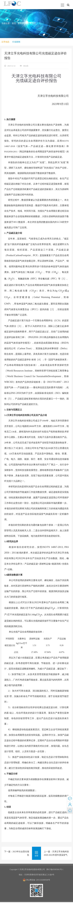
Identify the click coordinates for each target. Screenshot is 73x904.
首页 (14, 23)
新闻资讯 (22, 23)
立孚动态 (32, 23)
